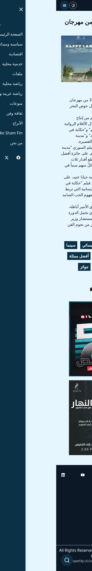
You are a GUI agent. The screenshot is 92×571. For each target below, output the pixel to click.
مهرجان (78, 245)
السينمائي (34, 245)
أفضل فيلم (76, 267)
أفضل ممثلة (22, 256)
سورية (80, 277)
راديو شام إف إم (74, 512)
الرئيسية (80, 484)
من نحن (81, 540)
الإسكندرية (57, 245)
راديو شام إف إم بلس (70, 526)
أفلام (65, 256)
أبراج (83, 498)
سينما (14, 245)
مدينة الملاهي (50, 267)
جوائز (28, 267)
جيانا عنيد (46, 256)
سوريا (80, 256)
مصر (64, 277)
